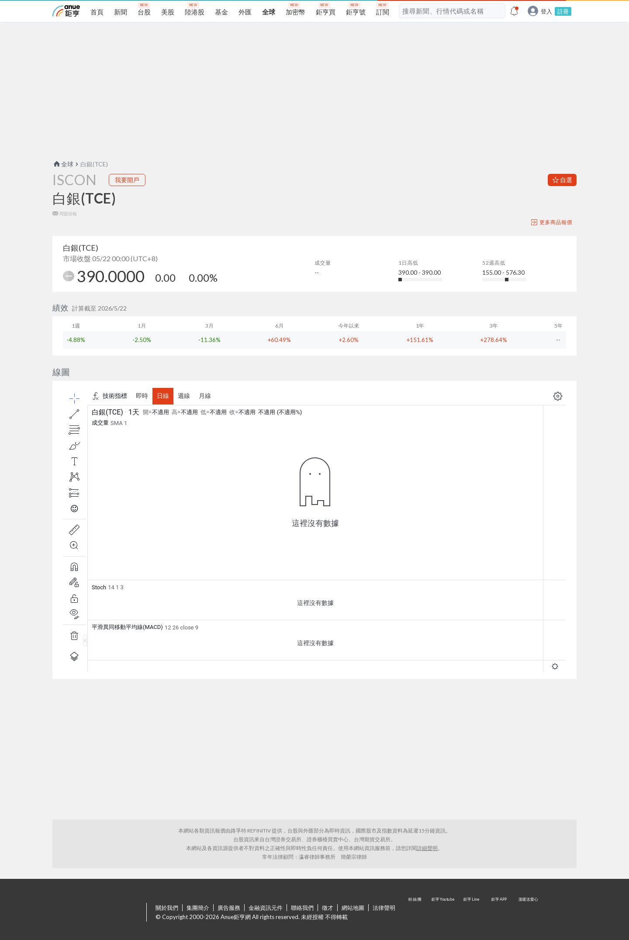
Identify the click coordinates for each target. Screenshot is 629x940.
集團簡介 (198, 907)
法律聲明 (384, 907)
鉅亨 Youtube (443, 913)
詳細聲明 (427, 848)
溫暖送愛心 (527, 913)
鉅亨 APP (499, 913)
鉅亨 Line (471, 913)
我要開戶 (127, 179)
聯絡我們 (302, 907)
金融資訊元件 (266, 907)
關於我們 (167, 907)
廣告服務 (229, 907)
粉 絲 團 (415, 913)
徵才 (327, 907)
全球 (62, 164)
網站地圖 (353, 907)
